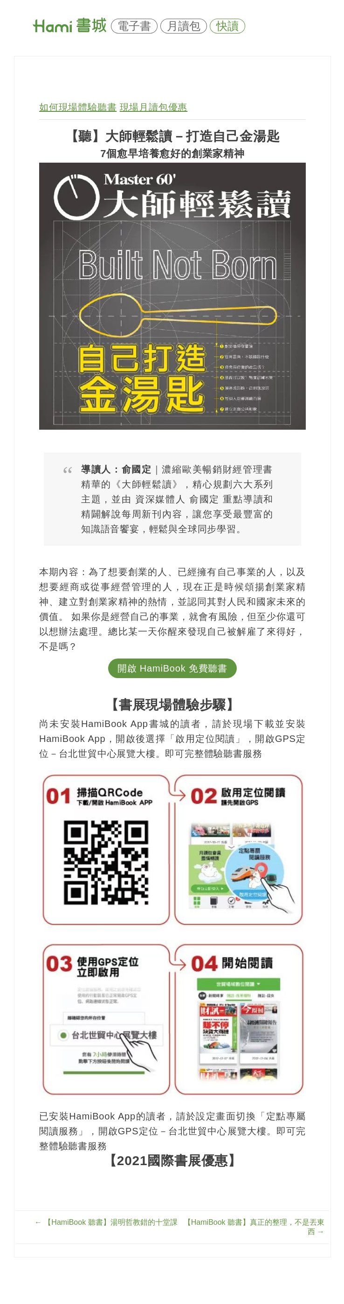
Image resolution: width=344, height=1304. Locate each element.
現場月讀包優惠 (154, 107)
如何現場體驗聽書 (78, 107)
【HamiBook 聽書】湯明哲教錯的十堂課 (106, 1222)
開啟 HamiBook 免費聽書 (172, 668)
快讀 (227, 26)
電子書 (134, 26)
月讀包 (183, 26)
